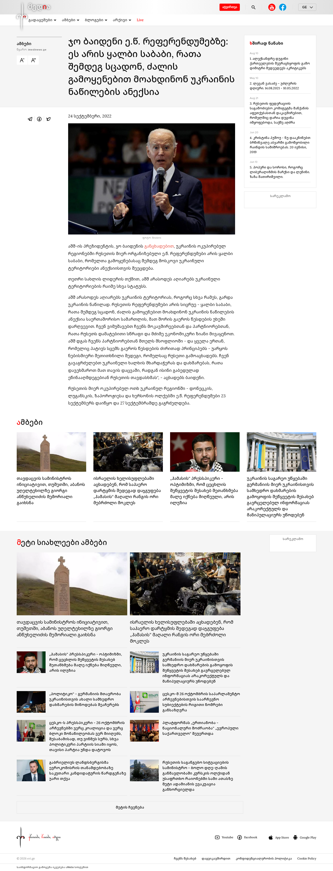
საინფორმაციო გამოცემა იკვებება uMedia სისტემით (52, 867)
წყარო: (31, 49)
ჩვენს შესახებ (185, 858)
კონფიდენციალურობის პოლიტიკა (264, 858)
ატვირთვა (229, 7)
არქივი (122, 20)
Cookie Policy (306, 858)
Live (140, 20)
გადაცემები (42, 20)
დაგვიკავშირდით (216, 858)
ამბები (70, 20)
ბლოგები (96, 20)
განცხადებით (159, 246)
